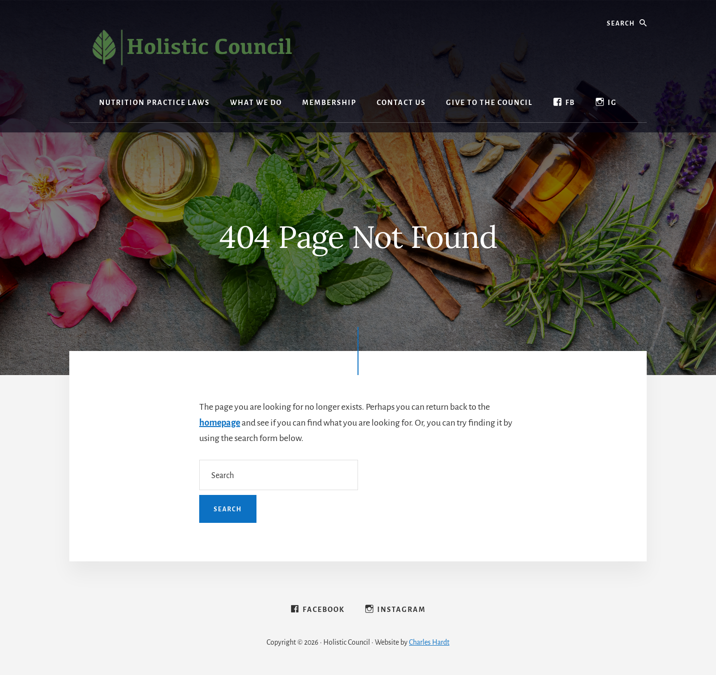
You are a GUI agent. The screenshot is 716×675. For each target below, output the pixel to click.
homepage (219, 423)
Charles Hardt (429, 642)
